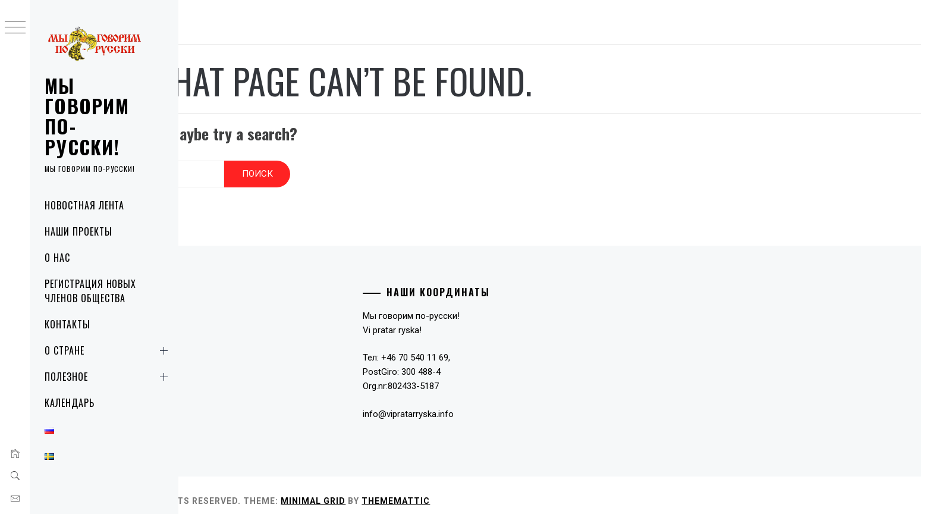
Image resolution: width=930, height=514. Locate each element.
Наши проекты (78, 231)
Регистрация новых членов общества (90, 291)
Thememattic (513, 489)
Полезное (108, 376)
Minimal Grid (430, 489)
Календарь (70, 403)
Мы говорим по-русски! (87, 116)
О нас (57, 257)
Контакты (67, 324)
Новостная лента (84, 205)
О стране (108, 350)
